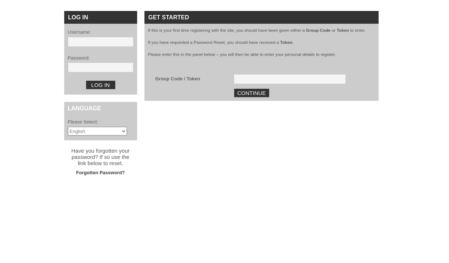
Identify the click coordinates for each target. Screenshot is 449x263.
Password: (79, 58)
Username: (79, 32)
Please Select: (83, 122)
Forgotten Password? (100, 172)
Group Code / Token (177, 78)
